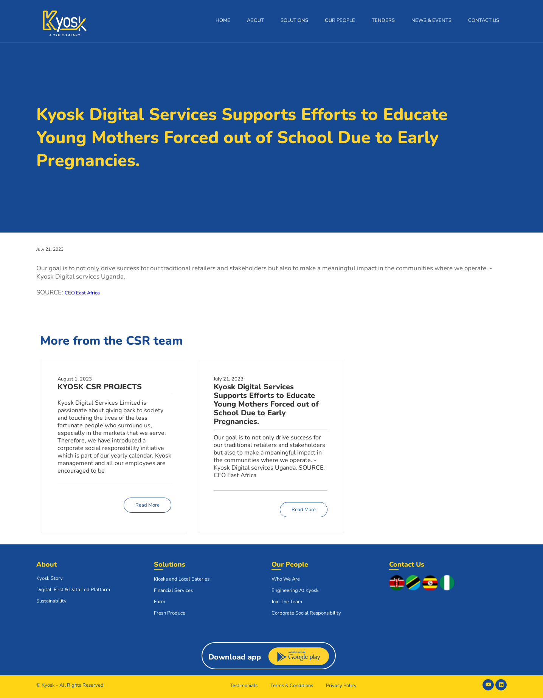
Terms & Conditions (291, 685)
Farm (159, 601)
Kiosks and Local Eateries (181, 579)
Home (223, 20)
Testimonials (244, 685)
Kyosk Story (49, 578)
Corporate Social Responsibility (306, 613)
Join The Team (287, 601)
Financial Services (173, 590)
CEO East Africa (82, 293)
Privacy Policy (341, 685)
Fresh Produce (169, 613)
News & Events (431, 20)
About (255, 20)
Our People (340, 20)
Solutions (294, 20)
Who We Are (286, 579)
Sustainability (51, 601)
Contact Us (483, 20)
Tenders (383, 20)
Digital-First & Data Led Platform (73, 589)
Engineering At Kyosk (295, 590)
